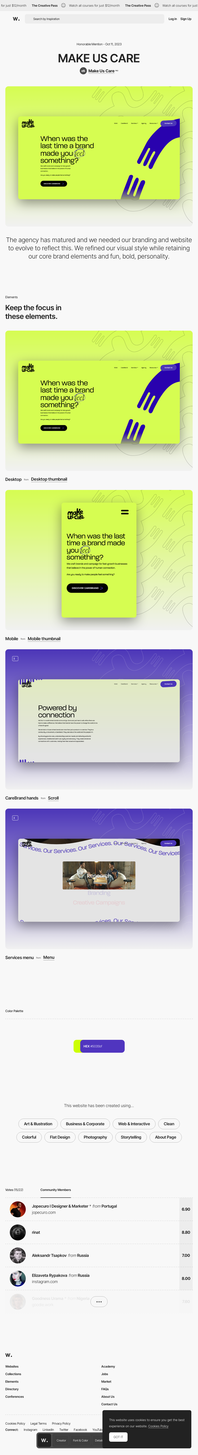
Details (99, 1440)
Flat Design (60, 1137)
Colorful (29, 1137)
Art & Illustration (38, 1123)
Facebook (80, 1429)
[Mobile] (99, 560)
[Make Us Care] (99, 70)
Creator (61, 1440)
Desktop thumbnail (49, 479)
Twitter (63, 1429)
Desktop (13, 479)
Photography (95, 1137)
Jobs (104, 1374)
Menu (48, 957)
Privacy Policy (61, 1423)
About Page (165, 1137)
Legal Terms (38, 1423)
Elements (11, 1381)
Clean (169, 1123)
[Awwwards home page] (44, 1440)
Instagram (30, 1429)
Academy (108, 1366)
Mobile (11, 638)
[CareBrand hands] (99, 719)
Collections (13, 1374)
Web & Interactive (134, 1123)
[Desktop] (99, 401)
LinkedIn (48, 1429)
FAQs (105, 1389)
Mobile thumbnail (44, 639)
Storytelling (131, 1137)
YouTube (98, 1429)
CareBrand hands (21, 798)
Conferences (14, 1396)
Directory (12, 1389)
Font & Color (80, 1440)
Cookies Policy (15, 1423)
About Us (107, 1396)
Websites (11, 1366)
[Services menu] (99, 879)
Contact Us (109, 1404)
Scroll (53, 798)
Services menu (19, 957)
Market (106, 1381)
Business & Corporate (85, 1123)
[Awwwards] (16, 19)
